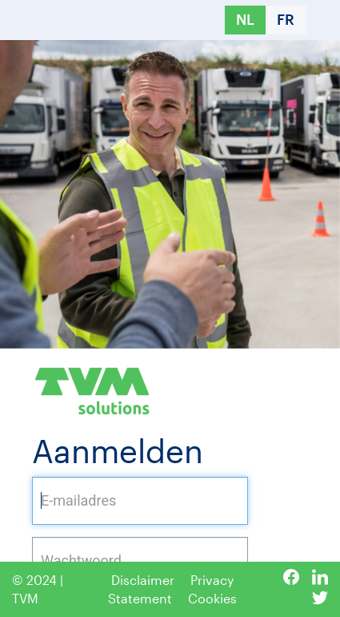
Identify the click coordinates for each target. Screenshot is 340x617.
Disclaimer (142, 579)
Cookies (212, 598)
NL (245, 19)
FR (285, 19)
